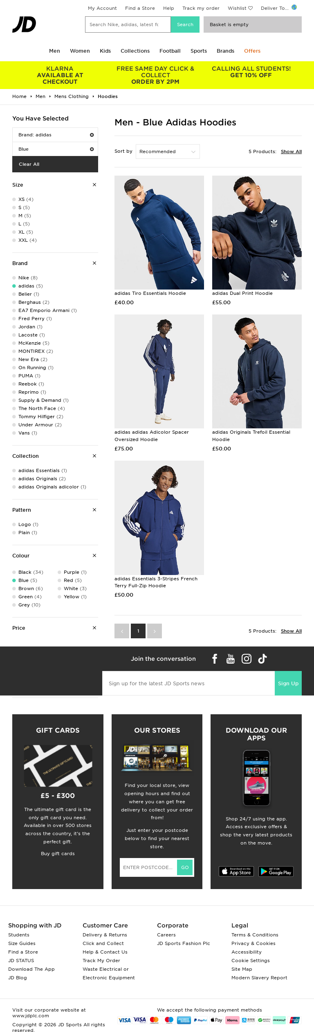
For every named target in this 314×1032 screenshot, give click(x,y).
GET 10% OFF (251, 71)
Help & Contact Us (105, 952)
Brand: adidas (56, 135)
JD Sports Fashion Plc (183, 943)
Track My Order (101, 960)
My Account (102, 8)
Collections (135, 51)
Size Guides (22, 943)
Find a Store (140, 8)
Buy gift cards (58, 853)
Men (54, 51)
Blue (56, 149)
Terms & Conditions (254, 935)
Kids (105, 51)
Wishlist (237, 8)
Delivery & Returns (105, 935)
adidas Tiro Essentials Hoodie (150, 293)
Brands (225, 51)
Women (80, 51)
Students (18, 935)
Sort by (123, 151)
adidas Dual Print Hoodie (242, 293)
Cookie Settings (250, 960)
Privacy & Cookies (253, 943)
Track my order (201, 8)
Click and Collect (103, 943)
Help (168, 8)
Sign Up (288, 683)
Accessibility (246, 952)
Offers (252, 51)
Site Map (241, 969)
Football (170, 51)
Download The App (31, 969)
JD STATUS (21, 960)
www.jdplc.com (30, 1016)
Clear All (29, 164)
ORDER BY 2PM (155, 75)
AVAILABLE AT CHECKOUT (60, 75)
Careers (166, 935)
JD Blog (17, 978)
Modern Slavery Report (259, 978)
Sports (199, 51)
